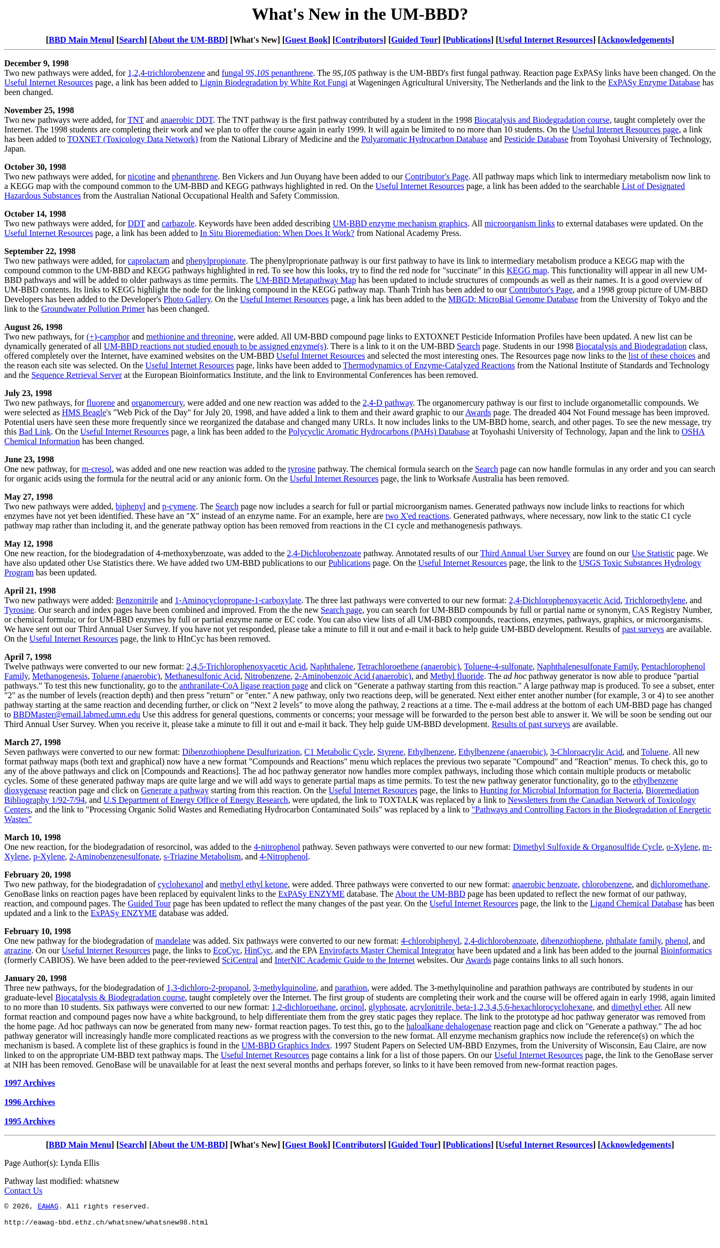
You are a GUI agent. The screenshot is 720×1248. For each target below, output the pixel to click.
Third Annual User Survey (525, 553)
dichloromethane (679, 884)
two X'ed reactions (417, 515)
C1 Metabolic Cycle (338, 751)
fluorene (100, 402)
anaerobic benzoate (544, 884)
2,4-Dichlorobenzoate (324, 553)
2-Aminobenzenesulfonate (114, 856)
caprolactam (148, 260)
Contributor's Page (437, 176)
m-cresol (97, 468)
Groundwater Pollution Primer (93, 308)
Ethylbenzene (431, 751)
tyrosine (302, 468)
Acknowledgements (635, 39)
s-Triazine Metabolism (202, 856)
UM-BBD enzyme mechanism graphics (400, 223)
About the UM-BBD (188, 39)
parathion (351, 987)
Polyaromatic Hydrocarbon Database (424, 139)
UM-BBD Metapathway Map (306, 280)
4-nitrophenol (277, 846)
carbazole (178, 223)
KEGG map (527, 270)
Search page (341, 609)
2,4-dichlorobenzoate (500, 940)
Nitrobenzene (267, 676)
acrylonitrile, (433, 1007)
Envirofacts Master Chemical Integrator (387, 950)
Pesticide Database (536, 139)
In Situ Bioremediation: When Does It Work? (277, 233)
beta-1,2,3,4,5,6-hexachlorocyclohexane (524, 1007)
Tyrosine (19, 609)
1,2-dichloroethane (304, 1007)
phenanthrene (195, 176)
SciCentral (240, 960)
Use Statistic (652, 553)
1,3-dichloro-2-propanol (208, 987)
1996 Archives (29, 1102)
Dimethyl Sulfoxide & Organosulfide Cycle (587, 846)
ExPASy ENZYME (311, 893)
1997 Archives (29, 1082)
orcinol (352, 1007)
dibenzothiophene (571, 940)
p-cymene (179, 506)
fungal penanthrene (267, 72)
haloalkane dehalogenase (448, 1026)
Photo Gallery (186, 299)
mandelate (173, 940)
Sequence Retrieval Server (76, 375)
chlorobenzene (606, 884)
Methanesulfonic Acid (202, 676)
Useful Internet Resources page (625, 129)
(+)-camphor (108, 336)
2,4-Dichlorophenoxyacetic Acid (564, 600)
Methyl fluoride (457, 676)
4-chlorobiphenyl (430, 940)
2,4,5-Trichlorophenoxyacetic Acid (246, 666)
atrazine (17, 950)
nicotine (141, 176)
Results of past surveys (531, 724)
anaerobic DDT (187, 119)
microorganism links (520, 223)
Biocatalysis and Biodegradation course (542, 119)
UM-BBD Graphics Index (285, 1045)
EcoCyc (226, 950)
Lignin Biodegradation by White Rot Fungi (274, 82)
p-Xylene (49, 856)
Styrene (390, 751)
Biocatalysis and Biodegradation (631, 346)
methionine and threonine (190, 336)
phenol (677, 940)
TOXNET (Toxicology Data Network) (132, 139)
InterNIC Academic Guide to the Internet (344, 960)
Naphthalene (331, 666)
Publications (468, 39)
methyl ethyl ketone (254, 884)
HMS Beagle (84, 412)
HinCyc (257, 950)
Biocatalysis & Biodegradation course (120, 997)
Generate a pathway (175, 790)
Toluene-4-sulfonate (498, 666)
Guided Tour (414, 39)
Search (131, 39)
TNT (136, 119)
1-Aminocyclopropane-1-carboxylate (238, 600)
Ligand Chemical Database (636, 903)
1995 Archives (29, 1121)
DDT (136, 223)
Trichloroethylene (654, 600)
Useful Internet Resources (546, 39)
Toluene (654, 751)
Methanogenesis (60, 676)
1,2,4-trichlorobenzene (166, 72)
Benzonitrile (137, 600)
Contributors (359, 39)
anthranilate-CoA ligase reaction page (243, 685)
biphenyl (131, 506)
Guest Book (306, 39)
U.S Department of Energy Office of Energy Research (196, 799)
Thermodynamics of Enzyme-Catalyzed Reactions (429, 365)
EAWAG (47, 1207)
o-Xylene (683, 846)
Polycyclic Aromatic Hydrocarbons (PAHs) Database (379, 431)
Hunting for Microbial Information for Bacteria (561, 790)
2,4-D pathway (388, 402)
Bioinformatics (686, 950)
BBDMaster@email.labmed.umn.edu (76, 714)
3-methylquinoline (284, 987)
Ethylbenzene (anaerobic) (502, 751)
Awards (478, 412)
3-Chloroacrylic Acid (586, 751)
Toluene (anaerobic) (126, 676)
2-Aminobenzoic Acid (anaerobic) (353, 676)
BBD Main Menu (80, 39)
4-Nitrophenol (283, 856)
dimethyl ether (635, 1007)
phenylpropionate (216, 260)
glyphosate (387, 1007)
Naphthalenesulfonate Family (587, 666)
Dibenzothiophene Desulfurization (241, 751)
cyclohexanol (180, 884)
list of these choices (661, 355)
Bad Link (35, 431)
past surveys (643, 629)
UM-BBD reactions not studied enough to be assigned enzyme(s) (215, 346)
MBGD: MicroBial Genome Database (513, 299)
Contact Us (23, 1190)
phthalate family (633, 940)
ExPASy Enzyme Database (654, 82)
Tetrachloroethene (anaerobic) (408, 666)
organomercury (157, 402)
